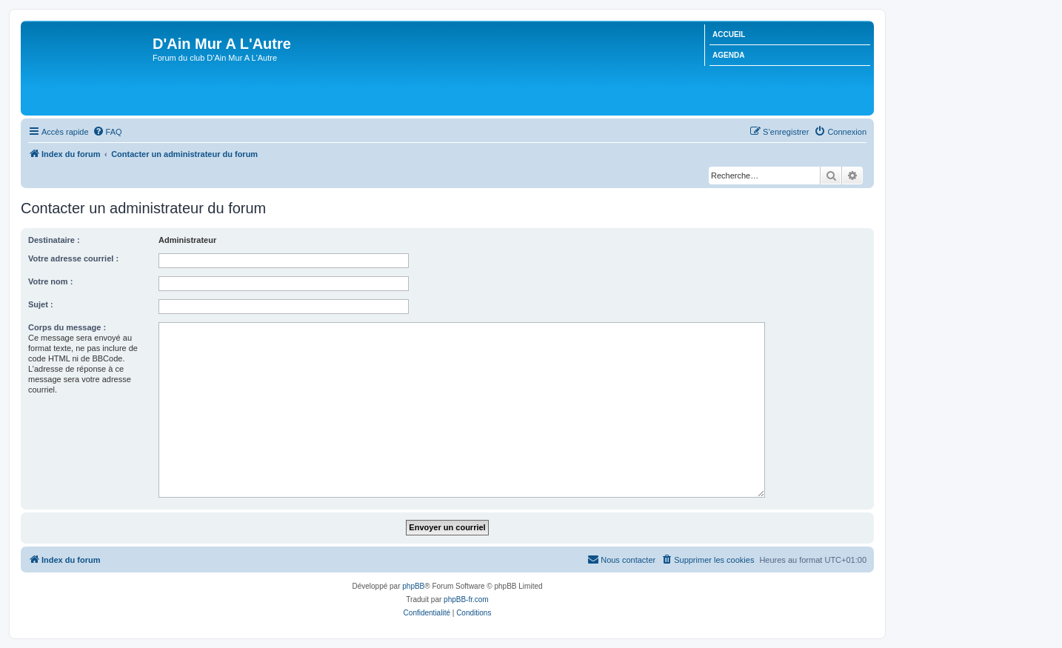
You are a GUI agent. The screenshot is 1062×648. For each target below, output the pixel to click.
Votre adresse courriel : (73, 258)
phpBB (413, 586)
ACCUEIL (728, 34)
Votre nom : (50, 281)
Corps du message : (67, 327)
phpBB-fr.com (466, 599)
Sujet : (40, 304)
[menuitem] (107, 132)
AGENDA (728, 55)
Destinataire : (54, 240)
